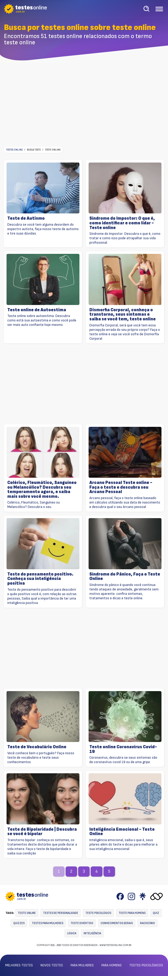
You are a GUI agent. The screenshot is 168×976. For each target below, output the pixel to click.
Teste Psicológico (98, 913)
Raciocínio (147, 923)
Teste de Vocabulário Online (36, 747)
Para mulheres (82, 965)
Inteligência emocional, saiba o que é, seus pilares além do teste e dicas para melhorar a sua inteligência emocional (123, 844)
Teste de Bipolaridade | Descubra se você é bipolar (42, 831)
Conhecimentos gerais (117, 923)
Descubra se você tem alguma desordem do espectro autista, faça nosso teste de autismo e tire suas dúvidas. (43, 229)
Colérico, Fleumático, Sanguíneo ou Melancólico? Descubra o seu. (33, 504)
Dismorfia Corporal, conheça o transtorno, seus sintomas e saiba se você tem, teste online (122, 314)
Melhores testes (19, 965)
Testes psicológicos (146, 965)
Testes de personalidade (60, 913)
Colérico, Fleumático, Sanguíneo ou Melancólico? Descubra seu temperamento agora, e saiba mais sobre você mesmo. (42, 489)
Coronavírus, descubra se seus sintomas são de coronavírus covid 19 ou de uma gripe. (123, 759)
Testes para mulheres (47, 923)
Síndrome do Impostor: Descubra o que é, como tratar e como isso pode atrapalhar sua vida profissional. (124, 238)
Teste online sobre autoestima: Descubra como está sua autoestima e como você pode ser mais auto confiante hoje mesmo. (41, 320)
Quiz (156, 913)
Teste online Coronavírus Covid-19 (123, 749)
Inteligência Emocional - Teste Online (122, 831)
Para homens (111, 965)
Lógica (71, 933)
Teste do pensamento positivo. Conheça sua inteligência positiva (40, 579)
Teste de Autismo (26, 218)
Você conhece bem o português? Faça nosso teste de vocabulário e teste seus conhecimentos (40, 757)
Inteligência (92, 933)
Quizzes (19, 923)
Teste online (27, 913)
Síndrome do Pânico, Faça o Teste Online (124, 576)
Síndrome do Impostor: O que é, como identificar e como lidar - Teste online (122, 223)
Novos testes (51, 965)
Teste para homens (132, 913)
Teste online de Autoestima (36, 310)
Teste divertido (82, 923)
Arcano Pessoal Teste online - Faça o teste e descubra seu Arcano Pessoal (120, 487)
